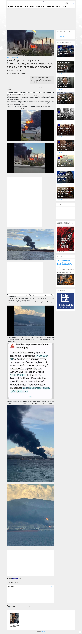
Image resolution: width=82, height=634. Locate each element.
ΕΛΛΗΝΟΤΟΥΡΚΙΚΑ (40, 6)
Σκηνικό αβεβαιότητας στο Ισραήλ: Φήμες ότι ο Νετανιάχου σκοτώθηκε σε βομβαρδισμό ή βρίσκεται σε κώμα (64, 263)
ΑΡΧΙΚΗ (10, 6)
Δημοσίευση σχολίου (11, 607)
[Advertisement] (41, 19)
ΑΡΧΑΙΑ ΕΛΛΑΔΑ (50, 6)
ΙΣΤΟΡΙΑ (58, 6)
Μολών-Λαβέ (62, 36)
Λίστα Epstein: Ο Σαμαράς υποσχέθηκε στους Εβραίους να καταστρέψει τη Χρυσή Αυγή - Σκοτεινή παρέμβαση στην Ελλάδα (65, 191)
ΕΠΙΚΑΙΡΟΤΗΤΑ (18, 6)
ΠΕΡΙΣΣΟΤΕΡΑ (59, 57)
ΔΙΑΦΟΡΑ (64, 6)
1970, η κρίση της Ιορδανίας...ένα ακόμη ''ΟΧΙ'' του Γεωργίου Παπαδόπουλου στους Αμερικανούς (64, 130)
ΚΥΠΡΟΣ (32, 6)
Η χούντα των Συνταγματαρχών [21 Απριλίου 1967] (64, 116)
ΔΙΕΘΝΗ (26, 6)
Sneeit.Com (43, 631)
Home (8, 57)
